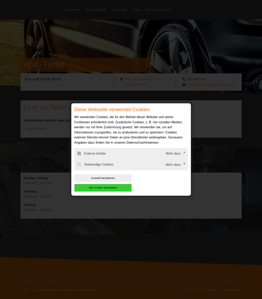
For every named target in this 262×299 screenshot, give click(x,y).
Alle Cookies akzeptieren (162, 182)
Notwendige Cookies (95, 169)
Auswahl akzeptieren (100, 182)
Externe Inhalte (91, 158)
